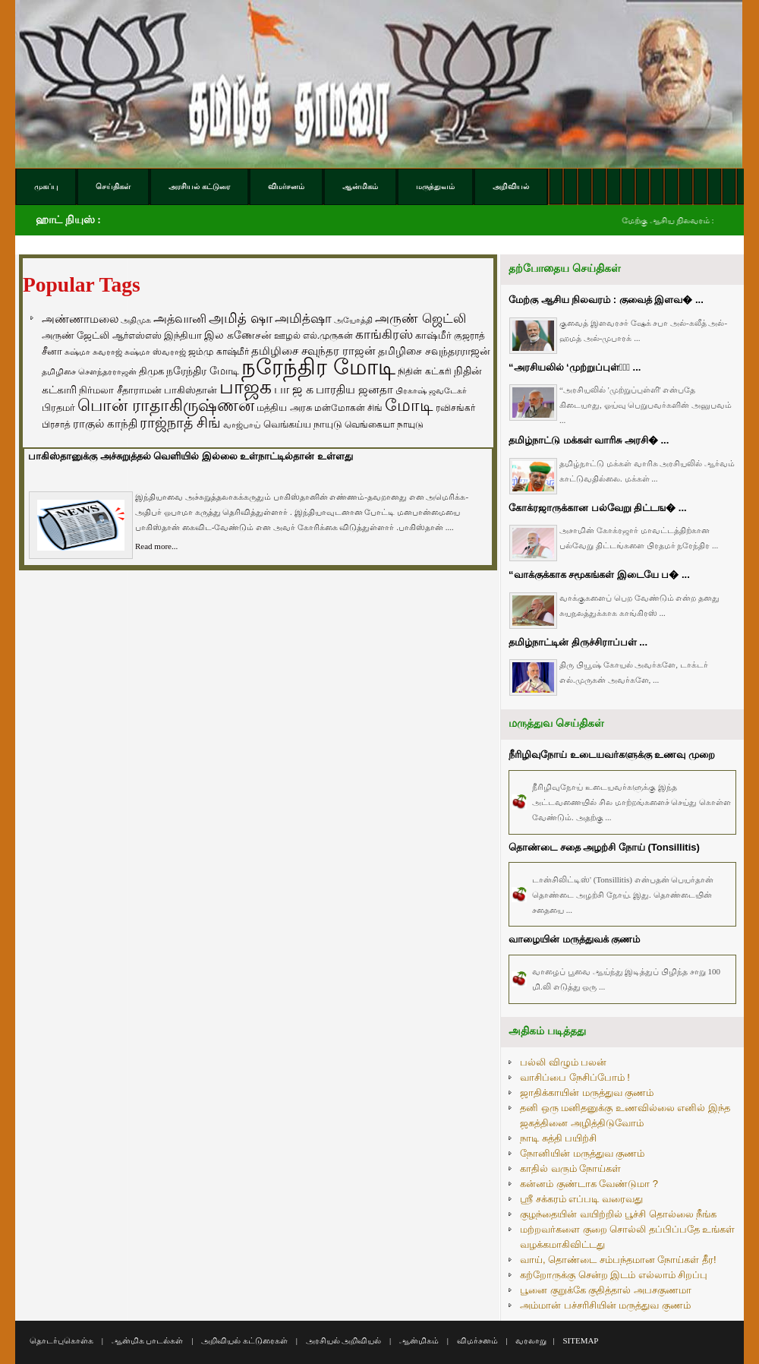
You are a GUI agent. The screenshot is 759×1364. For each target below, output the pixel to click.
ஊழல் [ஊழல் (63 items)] (287, 335)
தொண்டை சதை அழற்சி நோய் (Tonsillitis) (604, 847)
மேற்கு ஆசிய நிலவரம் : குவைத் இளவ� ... (606, 299)
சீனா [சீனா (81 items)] (52, 351)
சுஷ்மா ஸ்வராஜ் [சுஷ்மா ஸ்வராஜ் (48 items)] (155, 351)
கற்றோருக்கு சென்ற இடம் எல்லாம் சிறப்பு (613, 1274)
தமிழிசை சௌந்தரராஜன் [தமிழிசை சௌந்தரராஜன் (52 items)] (89, 371)
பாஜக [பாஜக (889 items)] (245, 386)
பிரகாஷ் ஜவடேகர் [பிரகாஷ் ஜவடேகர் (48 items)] (431, 390)
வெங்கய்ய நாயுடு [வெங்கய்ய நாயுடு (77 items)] (303, 424)
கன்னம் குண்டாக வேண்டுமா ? (589, 1183)
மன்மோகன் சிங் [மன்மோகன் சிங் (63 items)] (348, 408)
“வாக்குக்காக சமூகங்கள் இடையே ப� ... (599, 574)
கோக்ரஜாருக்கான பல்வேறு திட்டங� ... (598, 507)
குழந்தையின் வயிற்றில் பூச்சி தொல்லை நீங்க (618, 1214)
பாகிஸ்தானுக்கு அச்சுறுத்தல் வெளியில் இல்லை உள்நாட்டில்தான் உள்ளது (190, 456)
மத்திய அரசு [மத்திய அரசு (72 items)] (284, 408)
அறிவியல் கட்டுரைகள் (244, 1340)
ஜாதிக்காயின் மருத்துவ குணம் (586, 1092)
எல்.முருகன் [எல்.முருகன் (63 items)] (328, 335)
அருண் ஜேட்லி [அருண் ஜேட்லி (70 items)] (75, 335)
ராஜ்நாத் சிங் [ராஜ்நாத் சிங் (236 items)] (180, 423)
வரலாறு (530, 1340)
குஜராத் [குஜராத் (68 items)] (469, 335)
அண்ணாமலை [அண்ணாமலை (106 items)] (80, 319)
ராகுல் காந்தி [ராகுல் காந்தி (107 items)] (105, 424)
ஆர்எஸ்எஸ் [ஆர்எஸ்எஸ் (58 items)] (137, 335)
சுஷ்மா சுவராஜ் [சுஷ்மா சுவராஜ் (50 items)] (93, 351)
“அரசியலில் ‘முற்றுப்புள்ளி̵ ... (575, 367)
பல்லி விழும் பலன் (563, 1062)
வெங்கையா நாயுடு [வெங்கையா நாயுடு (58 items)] (384, 424)
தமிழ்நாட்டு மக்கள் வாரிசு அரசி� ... (589, 440)
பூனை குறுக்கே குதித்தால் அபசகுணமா (605, 1290)
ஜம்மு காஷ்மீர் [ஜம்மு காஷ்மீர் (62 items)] (218, 351)
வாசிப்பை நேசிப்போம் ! (575, 1077)
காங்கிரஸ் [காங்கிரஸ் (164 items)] (384, 334)
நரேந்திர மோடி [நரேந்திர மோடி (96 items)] (202, 371)
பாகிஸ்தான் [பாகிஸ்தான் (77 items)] (190, 390)
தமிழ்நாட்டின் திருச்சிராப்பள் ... (578, 642)
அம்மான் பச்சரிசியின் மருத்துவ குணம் (605, 1305)
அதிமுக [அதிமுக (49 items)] (136, 319)
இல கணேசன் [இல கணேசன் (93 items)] (238, 335)
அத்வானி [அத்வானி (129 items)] (179, 318)
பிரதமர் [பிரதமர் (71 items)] (58, 408)
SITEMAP (580, 1340)
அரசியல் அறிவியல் (344, 1340)
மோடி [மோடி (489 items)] (409, 405)
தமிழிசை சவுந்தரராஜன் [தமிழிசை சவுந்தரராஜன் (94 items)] (434, 351)
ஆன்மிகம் (419, 1340)
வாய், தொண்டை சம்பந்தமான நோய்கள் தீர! (618, 1259)
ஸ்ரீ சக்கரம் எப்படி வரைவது (581, 1199)
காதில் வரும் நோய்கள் (570, 1168)
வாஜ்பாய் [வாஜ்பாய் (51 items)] (241, 424)
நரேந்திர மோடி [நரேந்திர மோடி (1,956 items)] (318, 366)
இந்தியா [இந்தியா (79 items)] (183, 335)
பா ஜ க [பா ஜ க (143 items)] (293, 389)
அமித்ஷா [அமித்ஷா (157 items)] (303, 318)
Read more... (156, 546)
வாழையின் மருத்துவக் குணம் (574, 939)
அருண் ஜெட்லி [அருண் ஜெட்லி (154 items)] (420, 318)
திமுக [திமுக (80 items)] (151, 371)
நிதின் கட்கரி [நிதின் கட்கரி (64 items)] (424, 371)
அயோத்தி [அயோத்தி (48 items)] (353, 319)
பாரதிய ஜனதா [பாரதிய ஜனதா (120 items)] (354, 389)
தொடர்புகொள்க (61, 1340)
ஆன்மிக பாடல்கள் (148, 1340)
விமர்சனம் (477, 1340)
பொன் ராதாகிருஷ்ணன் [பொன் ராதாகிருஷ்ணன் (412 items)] (165, 405)
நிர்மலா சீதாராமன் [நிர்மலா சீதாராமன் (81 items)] (120, 390)
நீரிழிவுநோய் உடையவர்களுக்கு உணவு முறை (612, 754)
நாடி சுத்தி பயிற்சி (558, 1138)
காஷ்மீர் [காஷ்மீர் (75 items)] (433, 335)
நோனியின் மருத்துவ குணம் (582, 1153)
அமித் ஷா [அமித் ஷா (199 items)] (240, 318)
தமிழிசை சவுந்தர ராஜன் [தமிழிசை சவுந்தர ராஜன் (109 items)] (313, 351)
